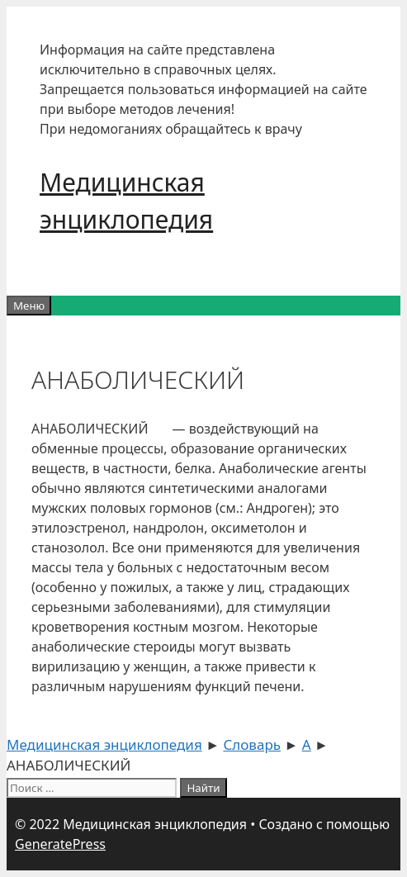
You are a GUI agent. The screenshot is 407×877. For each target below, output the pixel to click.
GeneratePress (60, 844)
